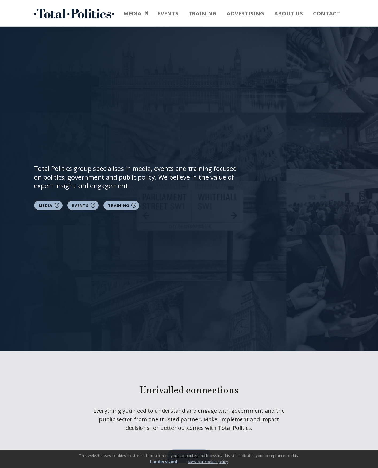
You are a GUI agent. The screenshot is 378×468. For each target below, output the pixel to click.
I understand (163, 462)
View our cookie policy (208, 461)
